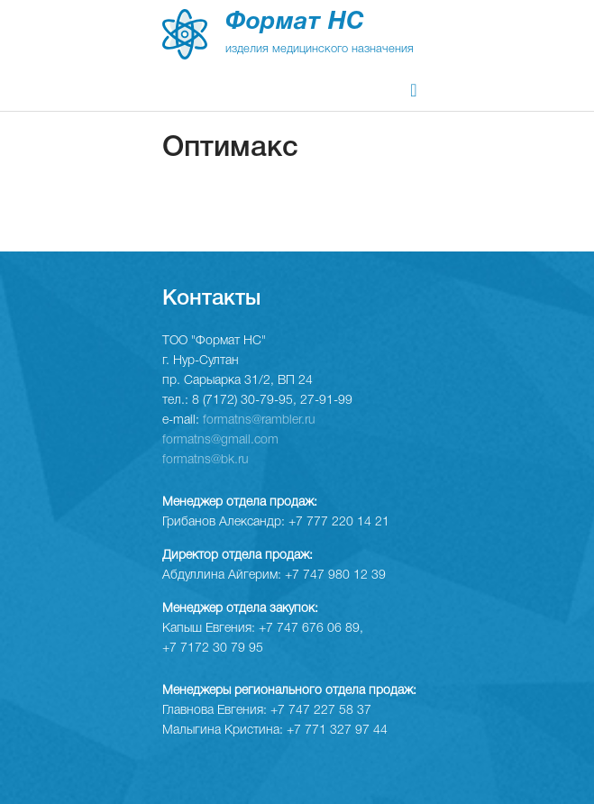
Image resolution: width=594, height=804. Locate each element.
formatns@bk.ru (205, 460)
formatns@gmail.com (220, 440)
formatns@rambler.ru (259, 420)
